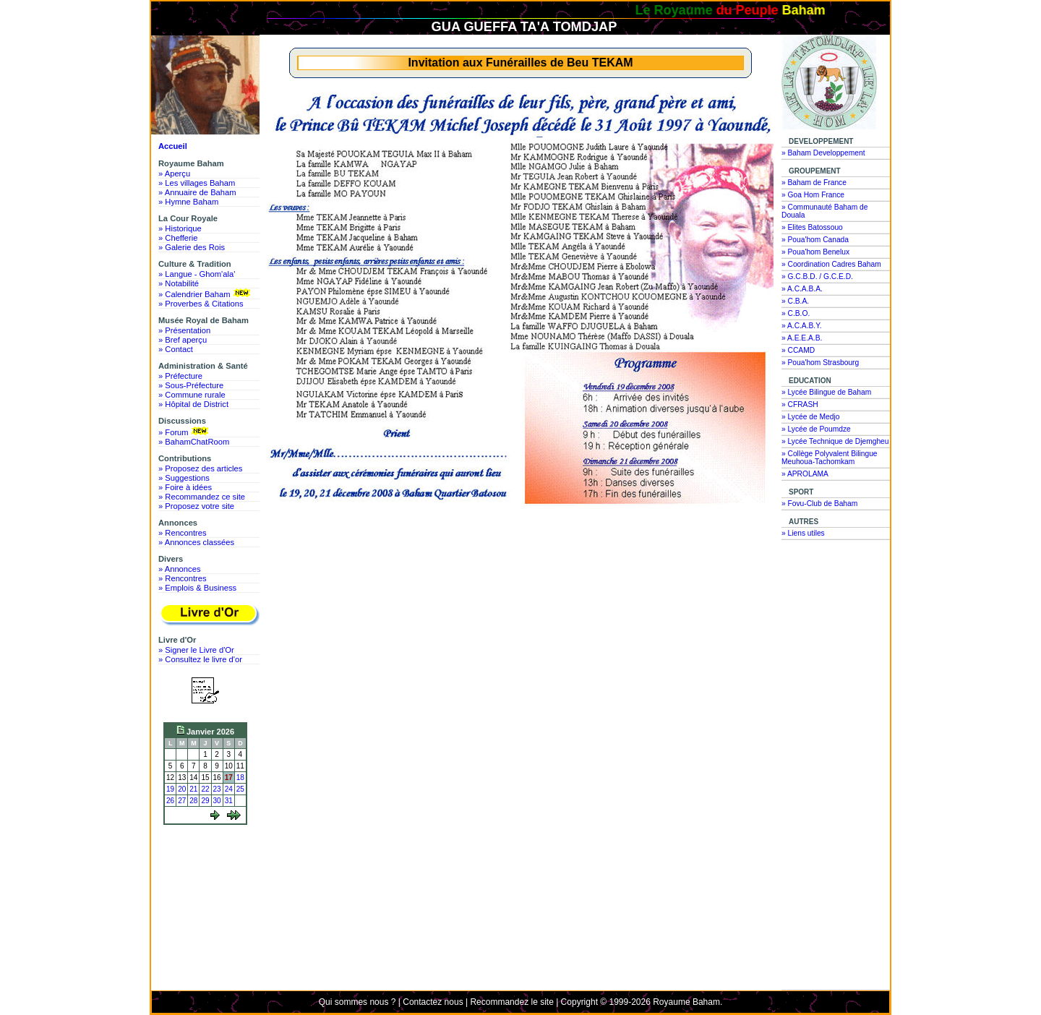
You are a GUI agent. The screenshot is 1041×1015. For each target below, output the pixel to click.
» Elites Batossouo (812, 227)
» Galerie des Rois (191, 247)
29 (205, 801)
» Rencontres (182, 532)
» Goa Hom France (812, 195)
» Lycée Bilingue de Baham (826, 392)
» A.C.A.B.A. (802, 289)
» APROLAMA (804, 474)
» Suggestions (184, 478)
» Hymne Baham (188, 201)
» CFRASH (799, 404)
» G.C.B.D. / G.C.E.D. (817, 276)
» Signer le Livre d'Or (196, 650)
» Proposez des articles (200, 468)
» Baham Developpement (823, 153)
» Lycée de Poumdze (816, 429)
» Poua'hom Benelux (815, 252)
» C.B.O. (795, 313)
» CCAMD (798, 350)
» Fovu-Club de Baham (819, 503)
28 (193, 801)
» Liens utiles (803, 533)
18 (240, 777)
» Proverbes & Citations (201, 303)
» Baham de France (814, 183)
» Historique (180, 228)
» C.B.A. (795, 301)
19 (170, 789)
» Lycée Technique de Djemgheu (835, 441)
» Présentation (184, 330)
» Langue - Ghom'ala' (196, 274)
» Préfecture (180, 376)
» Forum (184, 432)
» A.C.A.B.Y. (801, 326)
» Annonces (179, 569)
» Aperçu (174, 173)
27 (182, 801)
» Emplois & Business (197, 587)
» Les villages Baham (196, 183)
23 (217, 789)
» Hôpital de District (193, 404)
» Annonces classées (196, 542)
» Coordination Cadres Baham (831, 264)
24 (229, 789)
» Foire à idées (185, 487)
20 (182, 789)
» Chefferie (178, 238)
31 (229, 801)
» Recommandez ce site (201, 496)
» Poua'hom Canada (815, 240)
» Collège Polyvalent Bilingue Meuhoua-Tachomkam (829, 458)
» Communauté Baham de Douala (824, 211)
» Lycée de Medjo (810, 417)
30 (217, 801)
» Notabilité (178, 283)
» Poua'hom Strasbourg (820, 363)
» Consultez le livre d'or (200, 659)
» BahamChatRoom (193, 441)
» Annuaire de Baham (197, 192)
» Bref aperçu (182, 339)
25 (240, 789)
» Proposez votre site (196, 506)
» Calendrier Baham (205, 293)
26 (170, 801)
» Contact (175, 349)
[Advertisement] (209, 883)
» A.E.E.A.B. (801, 338)
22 (205, 789)
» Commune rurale (192, 394)
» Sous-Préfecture (190, 385)
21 (193, 789)
